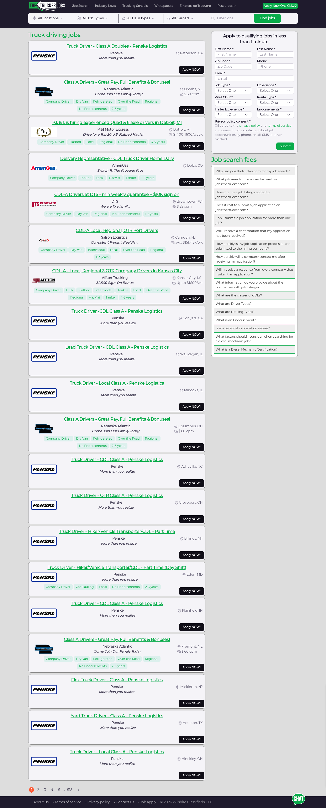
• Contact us (124, 802)
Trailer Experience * (229, 109)
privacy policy (249, 126)
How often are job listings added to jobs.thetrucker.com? (242, 194)
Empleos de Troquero (195, 6)
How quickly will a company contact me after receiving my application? (250, 259)
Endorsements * (269, 109)
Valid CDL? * (224, 97)
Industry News (105, 6)
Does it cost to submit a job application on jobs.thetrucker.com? (248, 207)
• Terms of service (67, 802)
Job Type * (222, 85)
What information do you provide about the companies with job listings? (249, 284)
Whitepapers (163, 6)
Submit (285, 146)
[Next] (78, 790)
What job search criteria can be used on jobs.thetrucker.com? (246, 181)
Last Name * (266, 49)
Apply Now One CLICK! (280, 6)
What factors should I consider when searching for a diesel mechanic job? (254, 339)
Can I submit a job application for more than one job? (253, 220)
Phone (262, 61)
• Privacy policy (97, 802)
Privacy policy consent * (233, 121)
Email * (220, 73)
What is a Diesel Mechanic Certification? (247, 349)
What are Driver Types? (234, 304)
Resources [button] (224, 6)
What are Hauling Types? (235, 312)
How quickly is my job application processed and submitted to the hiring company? (253, 246)
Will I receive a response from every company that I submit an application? (254, 272)
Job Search (80, 6)
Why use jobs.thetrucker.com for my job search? (253, 171)
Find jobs (267, 18)
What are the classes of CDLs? (239, 295)
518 (69, 790)
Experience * (266, 85)
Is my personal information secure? (243, 328)
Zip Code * (222, 61)
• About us (40, 802)
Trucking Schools (135, 6)
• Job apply (147, 802)
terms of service (279, 126)
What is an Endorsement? (236, 320)
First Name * (224, 49)
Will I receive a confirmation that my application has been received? (253, 233)
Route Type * (266, 97)
